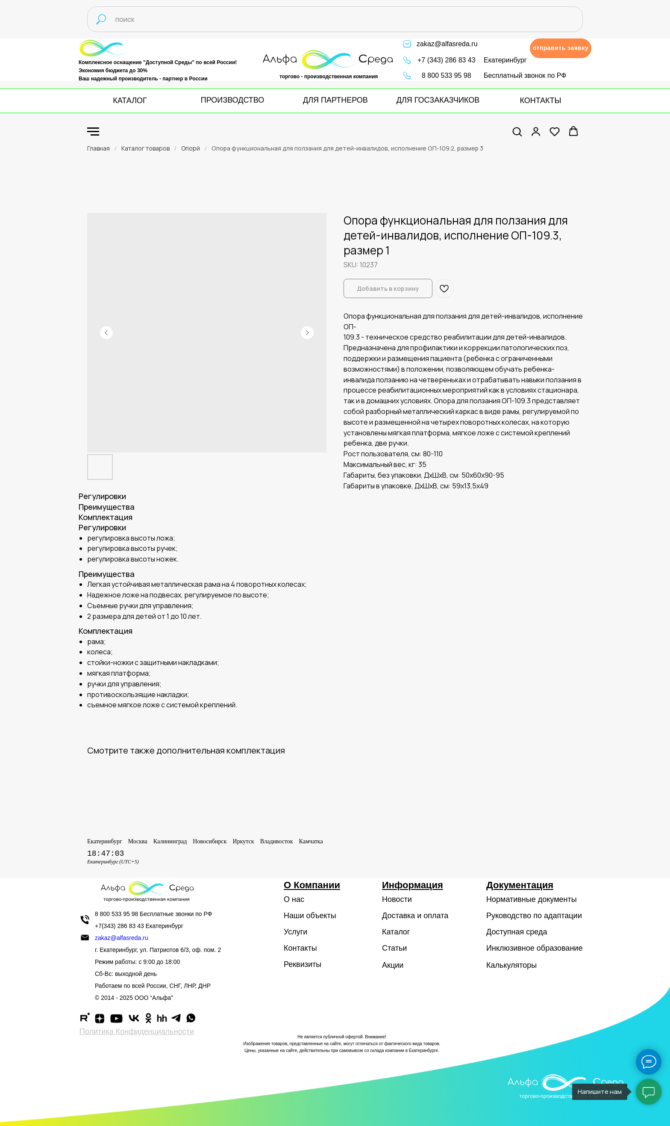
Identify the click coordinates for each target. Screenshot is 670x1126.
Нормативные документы (531, 899)
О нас (294, 899)
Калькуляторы (511, 965)
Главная (98, 148)
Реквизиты (302, 964)
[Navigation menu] (93, 131)
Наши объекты (310, 915)
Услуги (295, 932)
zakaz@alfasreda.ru (447, 43)
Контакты (300, 948)
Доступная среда (516, 932)
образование (560, 948)
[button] (560, 48)
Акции (392, 965)
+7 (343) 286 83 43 (446, 60)
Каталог (396, 932)
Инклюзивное (510, 948)
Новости (397, 899)
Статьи (394, 948)
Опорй (190, 148)
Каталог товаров (145, 148)
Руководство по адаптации (534, 915)
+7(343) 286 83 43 (119, 925)
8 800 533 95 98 (446, 75)
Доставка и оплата (415, 915)
